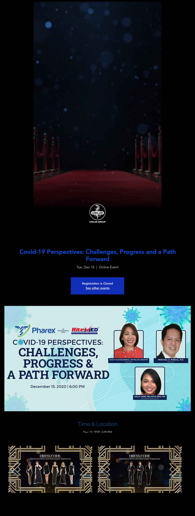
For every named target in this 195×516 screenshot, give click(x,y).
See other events (97, 288)
